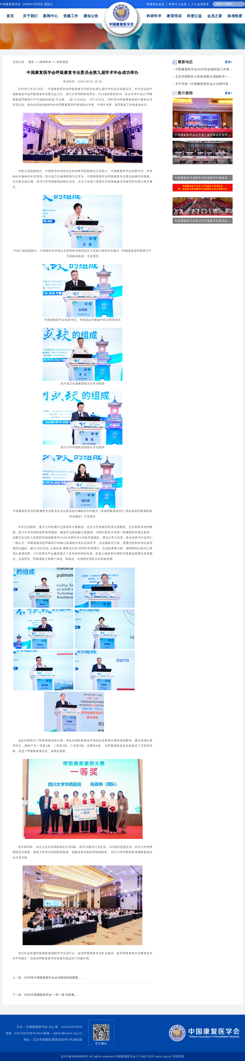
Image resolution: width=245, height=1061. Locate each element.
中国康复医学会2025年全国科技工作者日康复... (208, 69)
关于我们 (30, 16)
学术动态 (62, 62)
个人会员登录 (200, 4)
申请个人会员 (177, 4)
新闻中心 (50, 16)
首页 (10, 16)
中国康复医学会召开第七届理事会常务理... (202, 134)
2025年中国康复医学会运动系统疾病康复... (52, 977)
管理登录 (178, 1056)
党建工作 (70, 16)
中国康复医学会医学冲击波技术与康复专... (202, 177)
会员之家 (214, 16)
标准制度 (234, 16)
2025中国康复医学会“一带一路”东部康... (50, 994)
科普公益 (194, 16)
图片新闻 (183, 93)
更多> (228, 62)
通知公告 (90, 16)
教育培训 (174, 16)
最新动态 (183, 62)
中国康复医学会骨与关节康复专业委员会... (202, 220)
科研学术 (154, 16)
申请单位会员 (155, 4)
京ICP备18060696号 (74, 1056)
